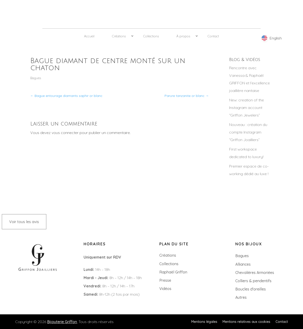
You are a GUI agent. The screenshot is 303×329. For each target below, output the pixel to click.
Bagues (35, 78)
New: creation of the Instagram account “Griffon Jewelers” (246, 107)
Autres (241, 297)
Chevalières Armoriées (254, 272)
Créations (119, 36)
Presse (165, 280)
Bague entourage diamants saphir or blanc (66, 96)
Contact (213, 36)
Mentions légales (204, 321)
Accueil (89, 36)
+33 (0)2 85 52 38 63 (25, 282)
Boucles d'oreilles (250, 289)
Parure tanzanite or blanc (187, 96)
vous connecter (65, 132)
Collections (151, 36)
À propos (183, 36)
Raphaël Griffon (173, 272)
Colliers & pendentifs (253, 280)
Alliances (243, 264)
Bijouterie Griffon (62, 321)
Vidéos (165, 288)
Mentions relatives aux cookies (246, 321)
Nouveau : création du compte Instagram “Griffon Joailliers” (248, 132)
